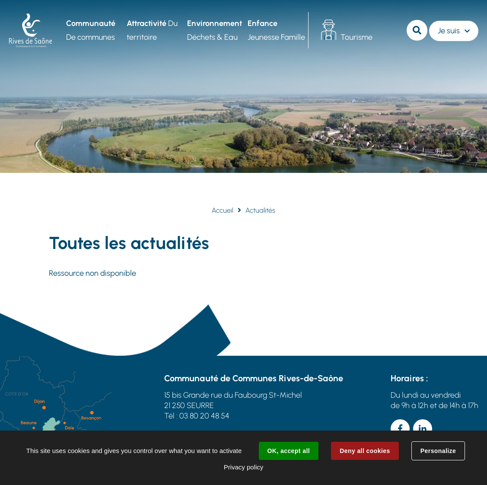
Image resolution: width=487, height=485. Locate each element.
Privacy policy (244, 467)
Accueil (222, 210)
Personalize (438, 450)
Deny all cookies (365, 450)
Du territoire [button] (152, 30)
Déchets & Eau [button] (214, 30)
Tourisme (356, 37)
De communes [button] (90, 30)
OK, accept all (288, 450)
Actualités (260, 210)
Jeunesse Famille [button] (276, 30)
